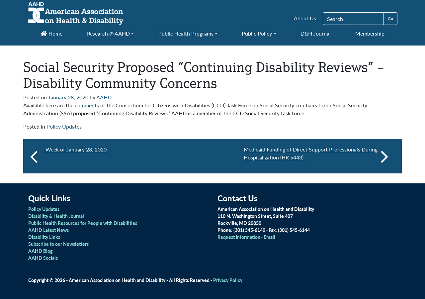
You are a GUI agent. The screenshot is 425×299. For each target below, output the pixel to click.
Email (269, 237)
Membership (369, 33)
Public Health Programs (185, 33)
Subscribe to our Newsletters (58, 244)
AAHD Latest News (48, 230)
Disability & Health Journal (56, 216)
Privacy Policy (227, 280)
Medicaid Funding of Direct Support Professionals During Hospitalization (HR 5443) (316, 156)
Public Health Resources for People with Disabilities (82, 223)
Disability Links (44, 237)
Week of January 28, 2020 (75, 149)
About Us (305, 18)
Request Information (238, 237)
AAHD (104, 97)
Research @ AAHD (108, 33)
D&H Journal (315, 33)
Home (51, 33)
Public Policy (257, 33)
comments (87, 105)
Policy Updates (64, 126)
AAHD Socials (43, 257)
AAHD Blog (40, 251)
